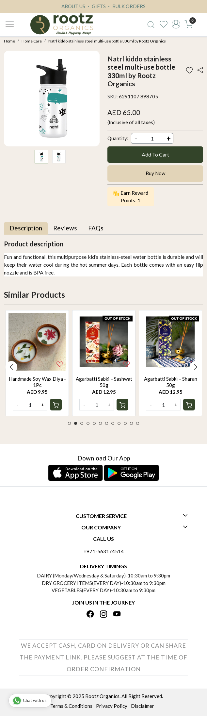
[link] (150, 24)
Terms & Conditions (71, 706)
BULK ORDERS (126, 6)
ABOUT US (73, 6)
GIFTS (96, 6)
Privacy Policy (111, 706)
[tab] (26, 228)
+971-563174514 (104, 551)
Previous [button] (11, 367)
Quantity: (117, 138)
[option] (37, 363)
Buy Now (155, 173)
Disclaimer (142, 706)
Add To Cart (155, 154)
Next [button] (195, 367)
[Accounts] (176, 24)
